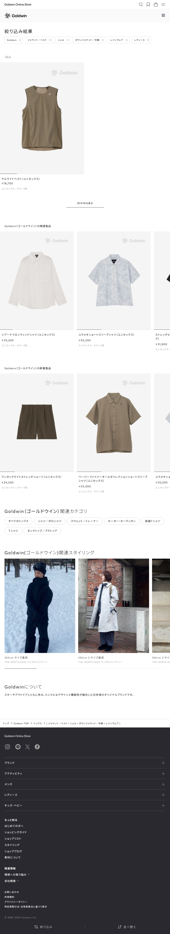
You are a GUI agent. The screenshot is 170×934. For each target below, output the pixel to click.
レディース (139, 39)
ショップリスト (12, 838)
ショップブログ (13, 851)
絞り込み (43, 927)
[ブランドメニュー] (163, 15)
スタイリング (11, 845)
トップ (6, 723)
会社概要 (11, 881)
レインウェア (116, 39)
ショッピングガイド (15, 832)
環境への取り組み (17, 874)
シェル (61, 39)
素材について (12, 857)
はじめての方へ (14, 826)
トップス (37, 723)
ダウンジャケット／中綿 (87, 39)
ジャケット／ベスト (37, 39)
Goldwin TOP (21, 723)
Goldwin (12, 39)
